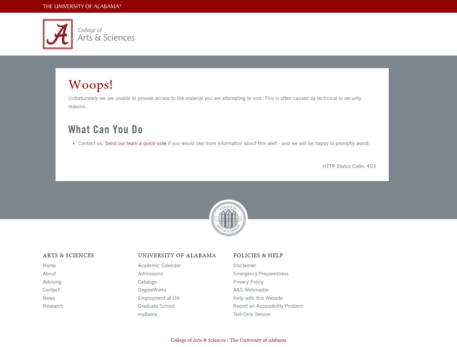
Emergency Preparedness (260, 273)
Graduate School (156, 306)
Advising (52, 281)
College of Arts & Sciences (198, 340)
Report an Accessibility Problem (268, 306)
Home (49, 265)
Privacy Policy (248, 281)
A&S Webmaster (251, 289)
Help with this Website (258, 298)
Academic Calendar (159, 265)
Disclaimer (244, 265)
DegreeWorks (152, 289)
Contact (51, 289)
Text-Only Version (252, 314)
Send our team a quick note (135, 143)
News (49, 298)
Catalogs (147, 281)
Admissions (150, 273)
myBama (147, 314)
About (49, 273)
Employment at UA (159, 298)
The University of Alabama (258, 340)
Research (53, 306)
